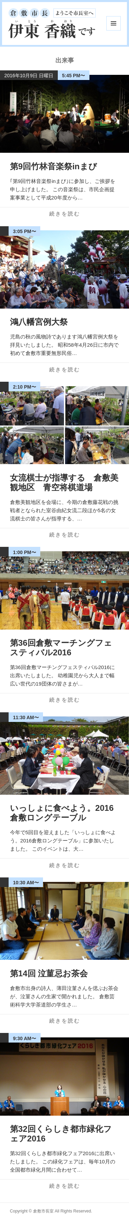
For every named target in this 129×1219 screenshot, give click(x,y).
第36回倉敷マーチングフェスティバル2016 (61, 647)
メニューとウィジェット (113, 23)
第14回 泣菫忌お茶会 (49, 973)
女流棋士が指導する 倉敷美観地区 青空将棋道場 (64, 482)
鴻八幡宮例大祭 (39, 321)
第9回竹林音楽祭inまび (53, 166)
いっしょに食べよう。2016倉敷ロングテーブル (62, 812)
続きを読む (64, 214)
